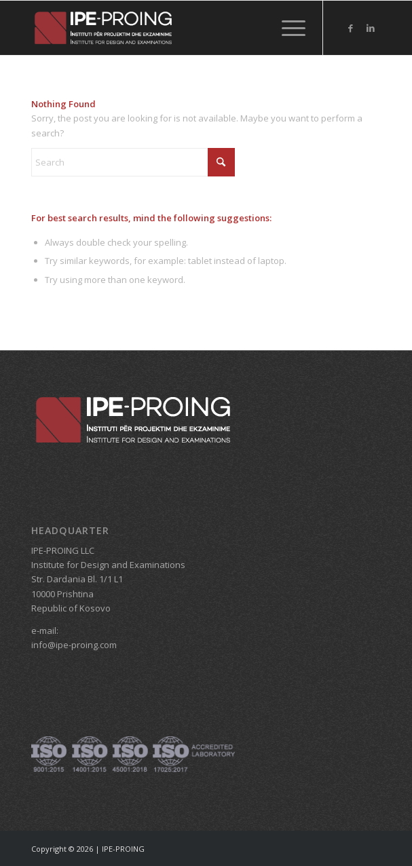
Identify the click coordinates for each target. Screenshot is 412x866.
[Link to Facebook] (350, 28)
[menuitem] (286, 28)
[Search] (133, 162)
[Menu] (286, 28)
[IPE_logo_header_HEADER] (171, 28)
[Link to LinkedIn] (370, 28)
